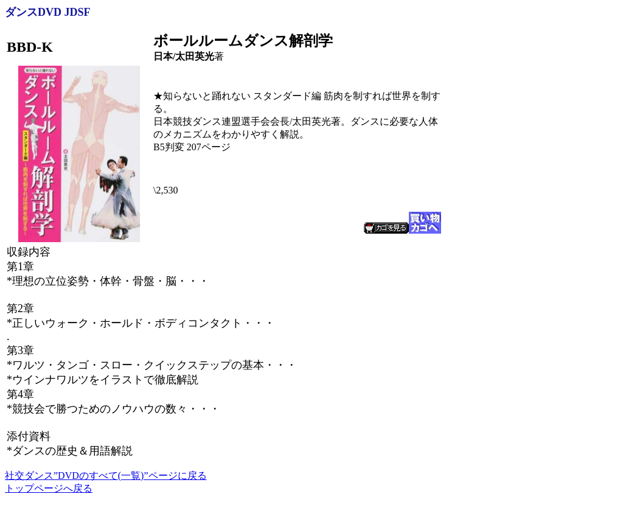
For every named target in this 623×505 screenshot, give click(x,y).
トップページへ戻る (48, 488)
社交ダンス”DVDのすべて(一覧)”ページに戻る (106, 475)
